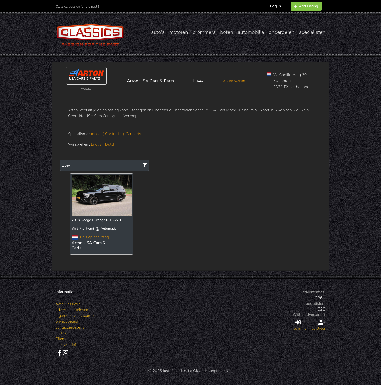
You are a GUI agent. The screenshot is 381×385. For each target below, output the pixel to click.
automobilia (251, 32)
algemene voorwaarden (76, 315)
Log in (275, 6)
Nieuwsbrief (66, 344)
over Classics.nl (69, 304)
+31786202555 (233, 81)
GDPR (61, 333)
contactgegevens (70, 327)
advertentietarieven (72, 310)
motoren (178, 32)
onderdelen (281, 32)
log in (296, 325)
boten (226, 32)
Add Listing (306, 6)
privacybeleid (67, 321)
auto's (158, 32)
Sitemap (62, 339)
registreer (317, 325)
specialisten (312, 32)
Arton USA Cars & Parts (150, 81)
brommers (204, 32)
